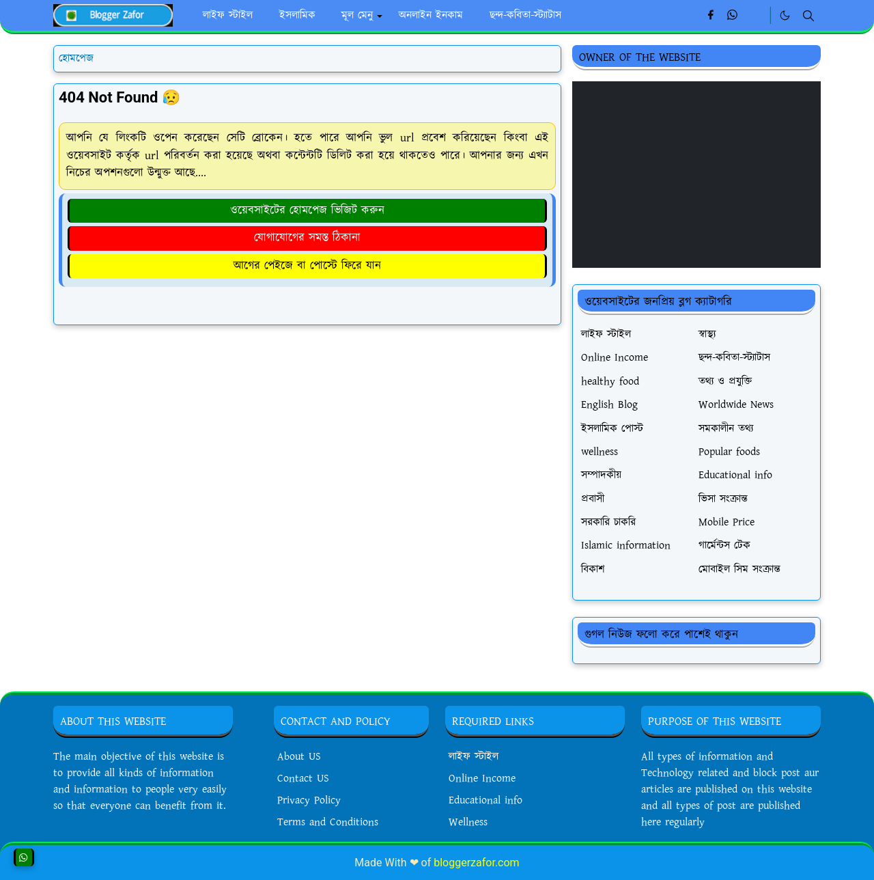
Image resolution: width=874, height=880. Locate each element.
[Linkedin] (755, 16)
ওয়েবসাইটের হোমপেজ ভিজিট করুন (307, 210)
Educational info (485, 800)
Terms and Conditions (327, 822)
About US (299, 757)
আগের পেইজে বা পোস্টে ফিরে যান (307, 266)
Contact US (303, 778)
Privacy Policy (309, 800)
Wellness (468, 822)
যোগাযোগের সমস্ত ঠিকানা (307, 238)
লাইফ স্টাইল (473, 757)
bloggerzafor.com (476, 862)
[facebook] (710, 16)
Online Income (482, 778)
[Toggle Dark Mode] (785, 15)
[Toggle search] (808, 15)
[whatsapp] (733, 16)
